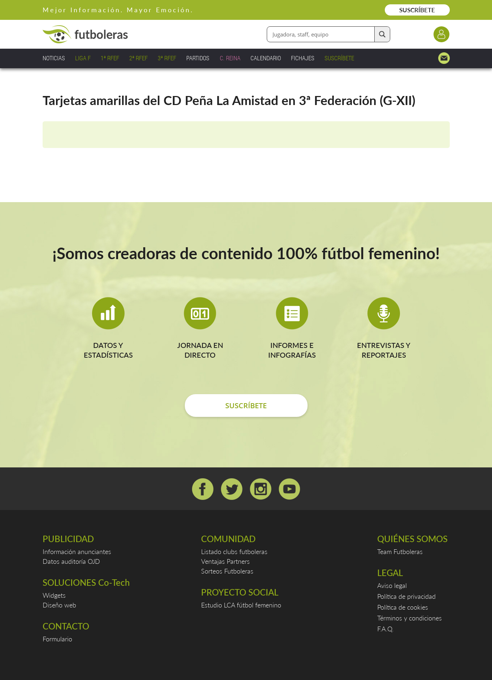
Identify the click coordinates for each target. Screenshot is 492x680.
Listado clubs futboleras (234, 551)
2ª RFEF (138, 58)
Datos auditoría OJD (71, 561)
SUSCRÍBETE (417, 10)
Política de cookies (402, 607)
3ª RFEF (167, 58)
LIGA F (83, 58)
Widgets (54, 595)
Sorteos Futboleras (227, 571)
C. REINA (230, 58)
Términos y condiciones (409, 618)
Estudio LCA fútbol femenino (241, 605)
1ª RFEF (110, 58)
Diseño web (59, 605)
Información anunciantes (77, 551)
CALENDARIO (266, 58)
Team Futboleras (400, 551)
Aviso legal (392, 585)
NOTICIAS (54, 58)
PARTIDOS (197, 58)
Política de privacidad (406, 596)
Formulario (57, 639)
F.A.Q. (385, 629)
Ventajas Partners (225, 561)
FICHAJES (302, 58)
